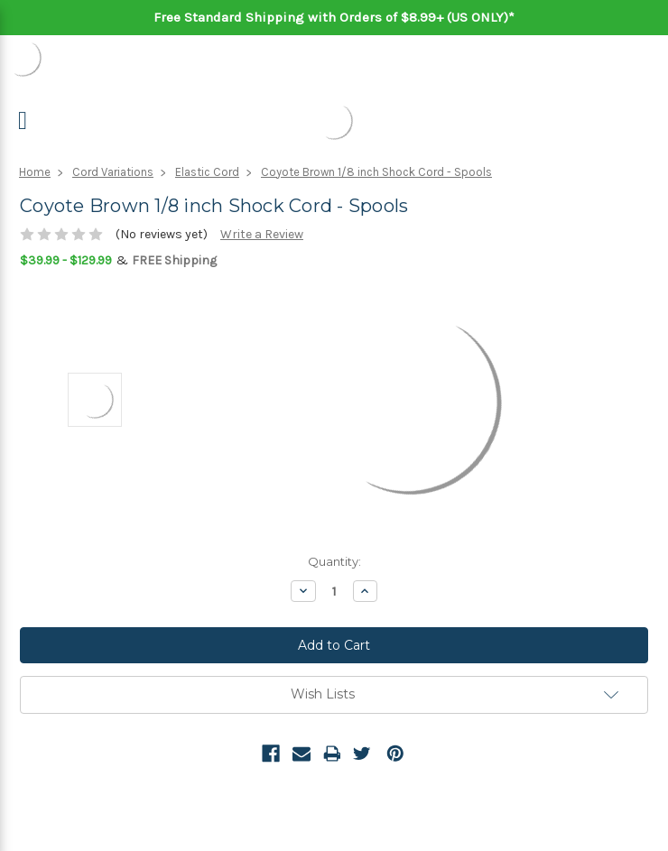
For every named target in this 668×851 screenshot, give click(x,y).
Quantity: (334, 561)
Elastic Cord (207, 172)
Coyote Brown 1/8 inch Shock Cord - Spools (376, 172)
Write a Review (261, 234)
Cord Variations (112, 172)
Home (35, 172)
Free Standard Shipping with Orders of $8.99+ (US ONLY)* (334, 17)
